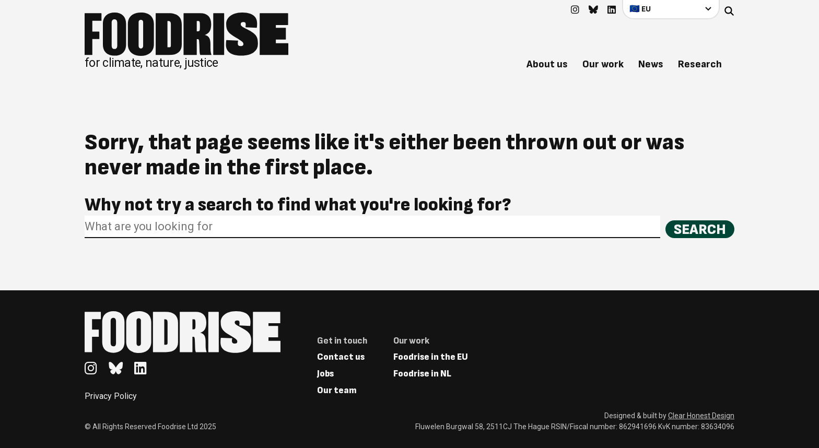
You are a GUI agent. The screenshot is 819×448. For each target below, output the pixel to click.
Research (700, 64)
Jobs (325, 373)
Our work (603, 64)
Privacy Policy (111, 396)
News (650, 64)
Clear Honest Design (701, 415)
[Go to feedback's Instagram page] (575, 10)
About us (547, 64)
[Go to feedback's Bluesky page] (593, 10)
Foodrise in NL (422, 373)
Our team (337, 390)
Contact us (341, 356)
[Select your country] (670, 9)
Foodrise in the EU (430, 356)
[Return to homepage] (186, 41)
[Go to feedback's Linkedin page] (611, 10)
